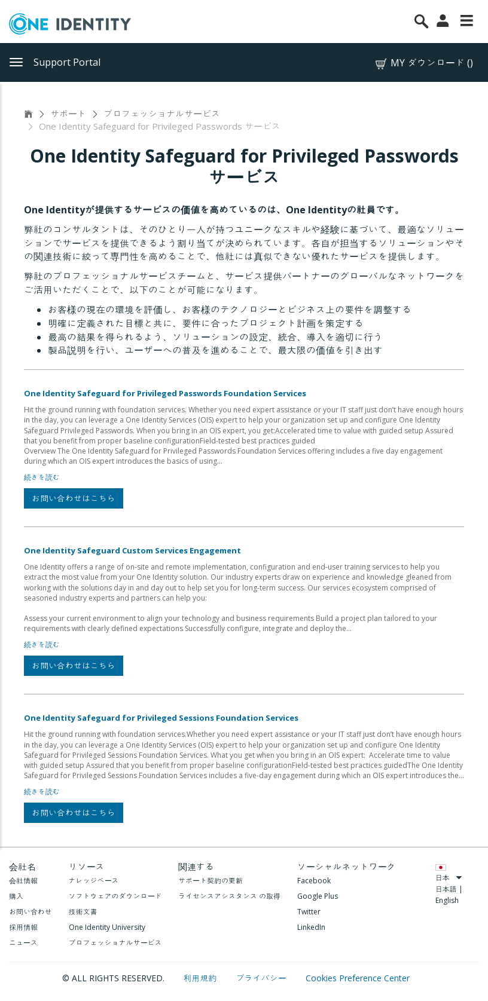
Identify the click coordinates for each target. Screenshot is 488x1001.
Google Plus (317, 896)
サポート (68, 114)
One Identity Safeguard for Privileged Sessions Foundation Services (161, 717)
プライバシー (262, 978)
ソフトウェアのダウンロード (115, 896)
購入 (16, 896)
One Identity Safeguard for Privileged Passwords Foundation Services (165, 393)
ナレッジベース (94, 881)
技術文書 (83, 912)
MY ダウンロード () (423, 63)
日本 (449, 878)
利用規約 (201, 978)
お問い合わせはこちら (73, 498)
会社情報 (23, 881)
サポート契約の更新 (210, 881)
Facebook (314, 881)
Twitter (309, 912)
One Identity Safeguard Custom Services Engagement (132, 550)
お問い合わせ (30, 912)
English (447, 900)
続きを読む (42, 477)
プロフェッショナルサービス (161, 114)
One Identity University (107, 927)
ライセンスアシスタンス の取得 (229, 896)
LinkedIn (311, 927)
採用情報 (23, 927)
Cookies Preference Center (358, 978)
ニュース (23, 943)
